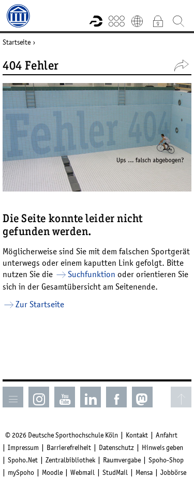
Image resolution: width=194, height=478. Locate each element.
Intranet (157, 20)
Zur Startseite (40, 304)
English (137, 20)
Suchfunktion (91, 274)
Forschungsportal (95, 20)
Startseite (17, 42)
